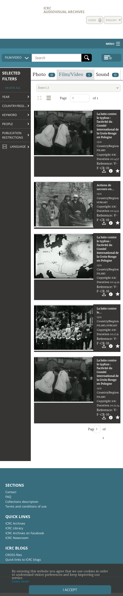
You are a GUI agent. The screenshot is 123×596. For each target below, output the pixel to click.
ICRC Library (14, 528)
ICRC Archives (15, 523)
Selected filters (11, 75)
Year (5, 97)
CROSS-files (13, 555)
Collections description (21, 502)
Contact (10, 492)
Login (92, 20)
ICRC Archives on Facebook (24, 533)
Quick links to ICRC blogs (23, 559)
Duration (103, 159)
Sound (107, 74)
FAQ (8, 497)
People (7, 124)
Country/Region (15, 106)
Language (14, 146)
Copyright (104, 154)
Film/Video (75, 74)
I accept (70, 589)
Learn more (20, 581)
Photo (44, 74)
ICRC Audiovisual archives (64, 10)
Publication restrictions (12, 135)
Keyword (9, 115)
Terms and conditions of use (26, 506)
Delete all (12, 88)
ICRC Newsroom (16, 538)
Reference (104, 164)
